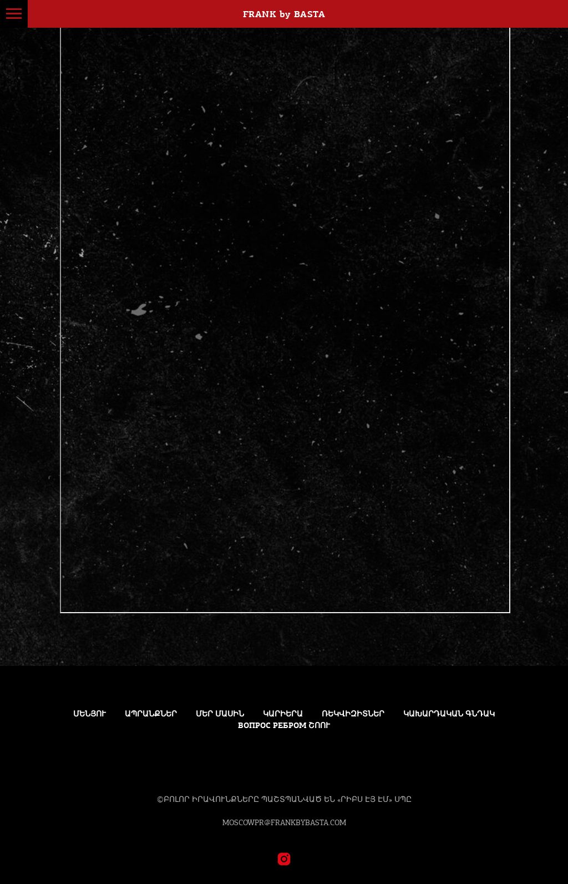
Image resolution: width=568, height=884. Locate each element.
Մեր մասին (220, 714)
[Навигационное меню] (14, 13)
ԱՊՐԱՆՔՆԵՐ (151, 714)
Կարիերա (283, 714)
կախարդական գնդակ (449, 714)
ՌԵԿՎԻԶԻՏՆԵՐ (353, 714)
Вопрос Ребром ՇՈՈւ (284, 725)
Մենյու (89, 714)
